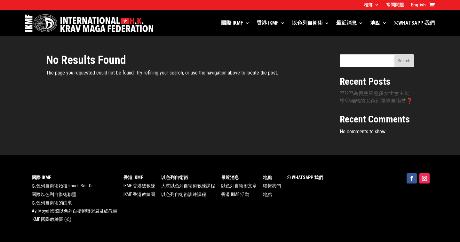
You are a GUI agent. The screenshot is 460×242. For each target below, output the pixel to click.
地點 (375, 23)
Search (404, 60)
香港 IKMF (268, 23)
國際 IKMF (232, 23)
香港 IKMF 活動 (235, 194)
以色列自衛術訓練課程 (183, 194)
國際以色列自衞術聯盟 (54, 194)
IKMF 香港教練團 (139, 194)
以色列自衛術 (307, 23)
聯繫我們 (272, 185)
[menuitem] (418, 6)
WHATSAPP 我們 (414, 23)
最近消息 (346, 23)
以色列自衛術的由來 (52, 202)
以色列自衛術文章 (239, 185)
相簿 (368, 5)
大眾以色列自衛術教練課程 (188, 185)
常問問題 (395, 5)
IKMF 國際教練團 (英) (51, 219)
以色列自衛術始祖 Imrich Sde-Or (62, 185)
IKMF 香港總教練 (139, 185)
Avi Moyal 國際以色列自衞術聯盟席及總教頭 (74, 211)
